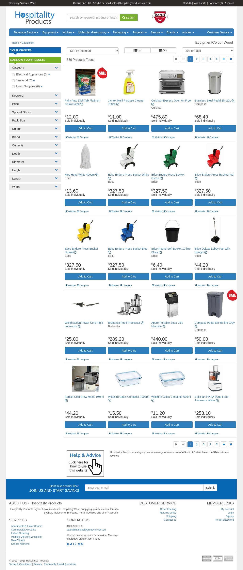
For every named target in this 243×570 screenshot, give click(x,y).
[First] (176, 59)
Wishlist (200, 3)
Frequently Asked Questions (60, 564)
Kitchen (68, 32)
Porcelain (140, 32)
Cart (187, 3)
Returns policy (168, 512)
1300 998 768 (93, 3)
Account (229, 3)
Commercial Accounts (23, 529)
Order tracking (168, 509)
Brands (172, 32)
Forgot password (224, 519)
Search (128, 17)
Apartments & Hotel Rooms (26, 526)
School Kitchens (20, 543)
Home (15, 42)
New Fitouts (18, 540)
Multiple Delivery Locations (26, 536)
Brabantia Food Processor (126, 322)
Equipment (50, 32)
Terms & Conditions (20, 564)
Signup (230, 516)
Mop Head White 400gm (81, 174)
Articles (188, 32)
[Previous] (183, 59)
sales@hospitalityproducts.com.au (131, 3)
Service (157, 32)
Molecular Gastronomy (93, 32)
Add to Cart (85, 128)
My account (227, 509)
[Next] (224, 59)
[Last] (231, 59)
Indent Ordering (20, 533)
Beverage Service (26, 32)
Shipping (171, 516)
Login (231, 512)
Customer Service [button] (219, 32)
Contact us (170, 519)
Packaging (121, 32)
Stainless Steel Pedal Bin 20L (214, 100)
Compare (215, 3)
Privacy (37, 564)
